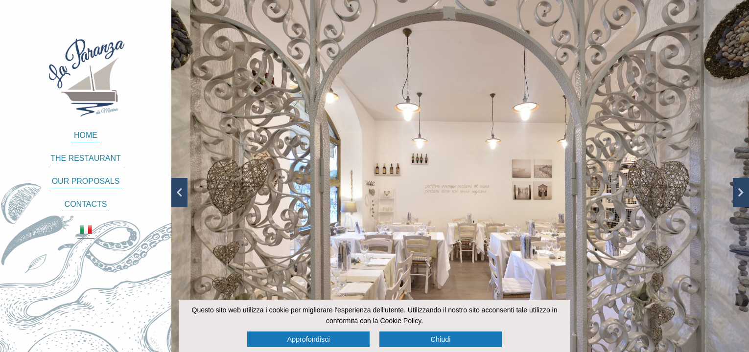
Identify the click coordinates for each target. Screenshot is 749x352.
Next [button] (741, 192)
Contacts (86, 204)
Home (85, 135)
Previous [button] (179, 192)
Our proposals (86, 181)
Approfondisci (308, 339)
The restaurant (85, 158)
